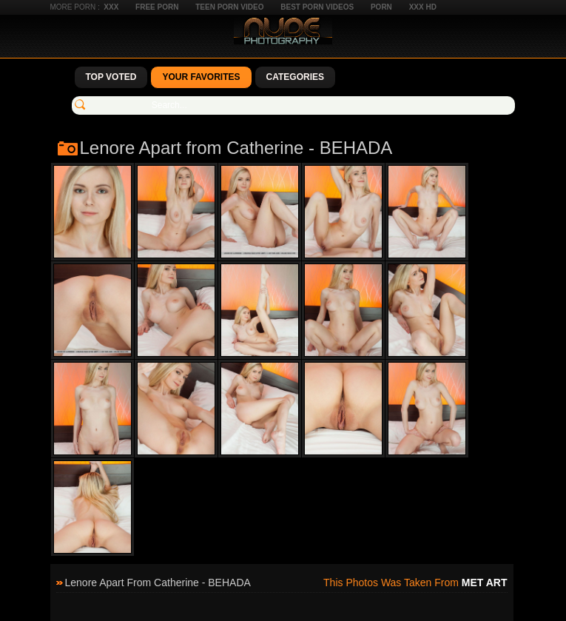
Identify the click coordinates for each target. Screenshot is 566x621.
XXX (111, 7)
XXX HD (423, 7)
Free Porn (156, 7)
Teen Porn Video (229, 7)
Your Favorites (201, 77)
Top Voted (111, 77)
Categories (295, 77)
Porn (381, 7)
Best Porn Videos (317, 7)
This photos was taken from (415, 582)
